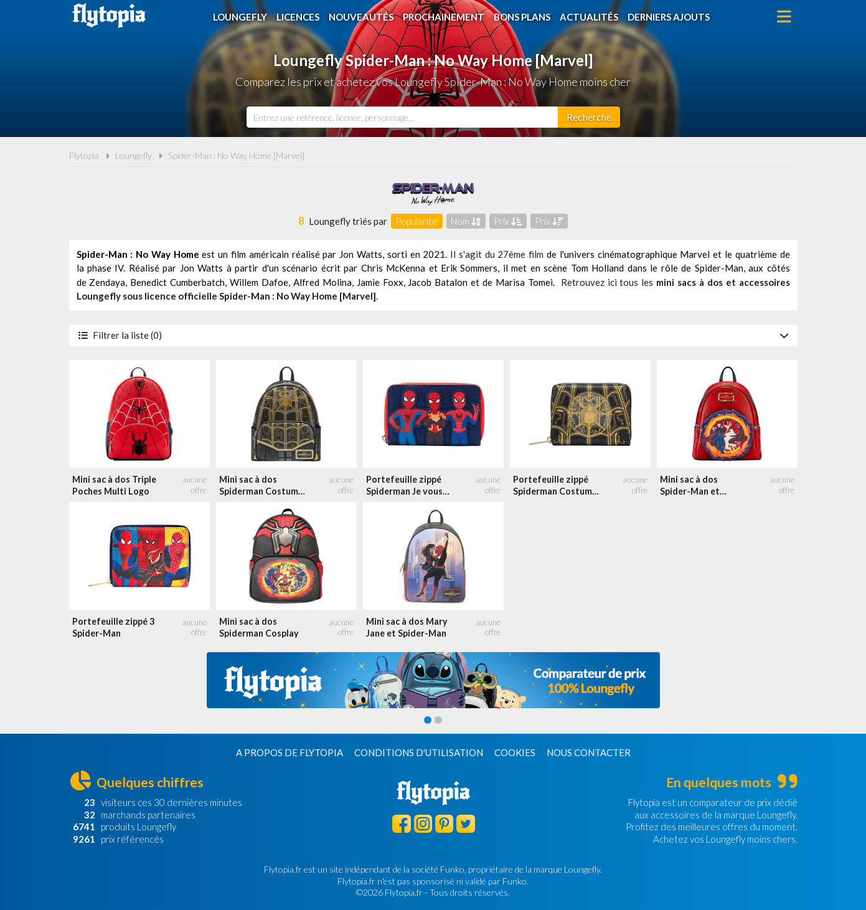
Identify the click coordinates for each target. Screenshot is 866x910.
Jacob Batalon (438, 282)
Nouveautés (361, 16)
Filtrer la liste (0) (433, 335)
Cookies (514, 752)
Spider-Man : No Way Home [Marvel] (236, 155)
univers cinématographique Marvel (637, 254)
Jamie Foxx (380, 282)
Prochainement (443, 16)
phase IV (105, 267)
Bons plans (522, 16)
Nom (466, 221)
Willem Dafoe (259, 282)
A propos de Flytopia (289, 752)
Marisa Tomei (524, 282)
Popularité (416, 221)
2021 (434, 254)
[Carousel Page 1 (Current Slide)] (427, 720)
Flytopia (109, 15)
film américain (260, 254)
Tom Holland (597, 267)
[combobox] (402, 117)
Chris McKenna (393, 267)
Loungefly (240, 16)
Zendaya (107, 282)
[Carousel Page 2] (438, 720)
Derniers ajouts (669, 16)
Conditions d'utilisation (418, 752)
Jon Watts (360, 254)
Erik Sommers (469, 267)
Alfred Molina (322, 282)
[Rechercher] (589, 117)
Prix (508, 221)
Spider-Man (719, 267)
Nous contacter (589, 752)
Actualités (589, 16)
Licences (297, 16)
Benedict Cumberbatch (177, 282)
